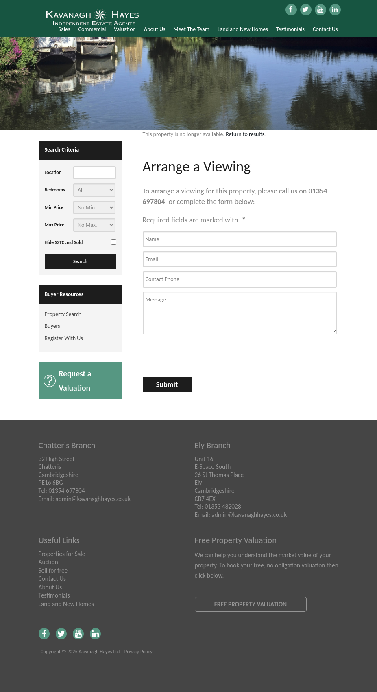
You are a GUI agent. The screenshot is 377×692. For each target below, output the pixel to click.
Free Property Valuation (250, 604)
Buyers (52, 326)
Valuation (125, 29)
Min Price (54, 207)
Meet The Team (191, 29)
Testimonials (290, 29)
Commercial (92, 29)
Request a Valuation (75, 381)
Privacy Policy (138, 651)
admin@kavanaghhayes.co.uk (93, 499)
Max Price (55, 225)
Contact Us (325, 29)
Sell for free (53, 570)
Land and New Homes (243, 29)
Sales (64, 29)
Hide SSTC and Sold (64, 242)
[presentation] (186, 352)
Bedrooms (55, 190)
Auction (48, 562)
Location (53, 172)
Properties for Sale (62, 554)
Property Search (63, 314)
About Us (155, 29)
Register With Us (64, 338)
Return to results (245, 134)
